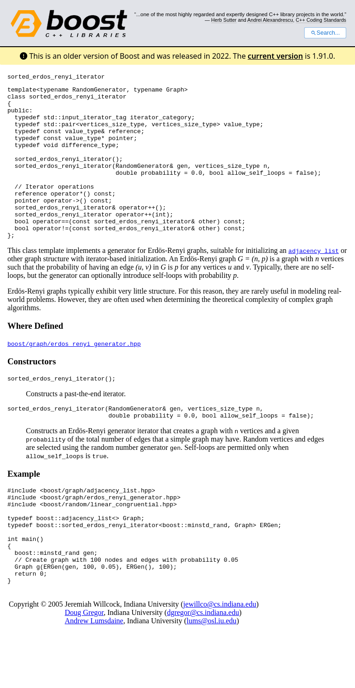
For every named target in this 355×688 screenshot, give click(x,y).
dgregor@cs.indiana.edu (203, 666)
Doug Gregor (84, 666)
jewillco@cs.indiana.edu (219, 658)
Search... (325, 33)
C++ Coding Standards (321, 20)
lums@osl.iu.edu (212, 675)
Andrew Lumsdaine (94, 675)
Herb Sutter (224, 20)
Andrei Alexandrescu (270, 20)
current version (275, 56)
